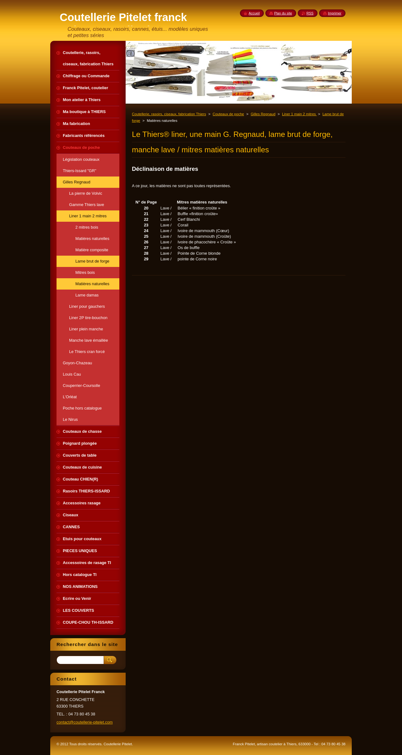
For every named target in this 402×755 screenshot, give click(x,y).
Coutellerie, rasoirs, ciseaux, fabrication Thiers (169, 114)
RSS (310, 13)
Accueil (254, 13)
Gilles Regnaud (263, 114)
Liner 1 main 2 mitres (299, 114)
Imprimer (334, 13)
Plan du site (283, 13)
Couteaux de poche (228, 114)
